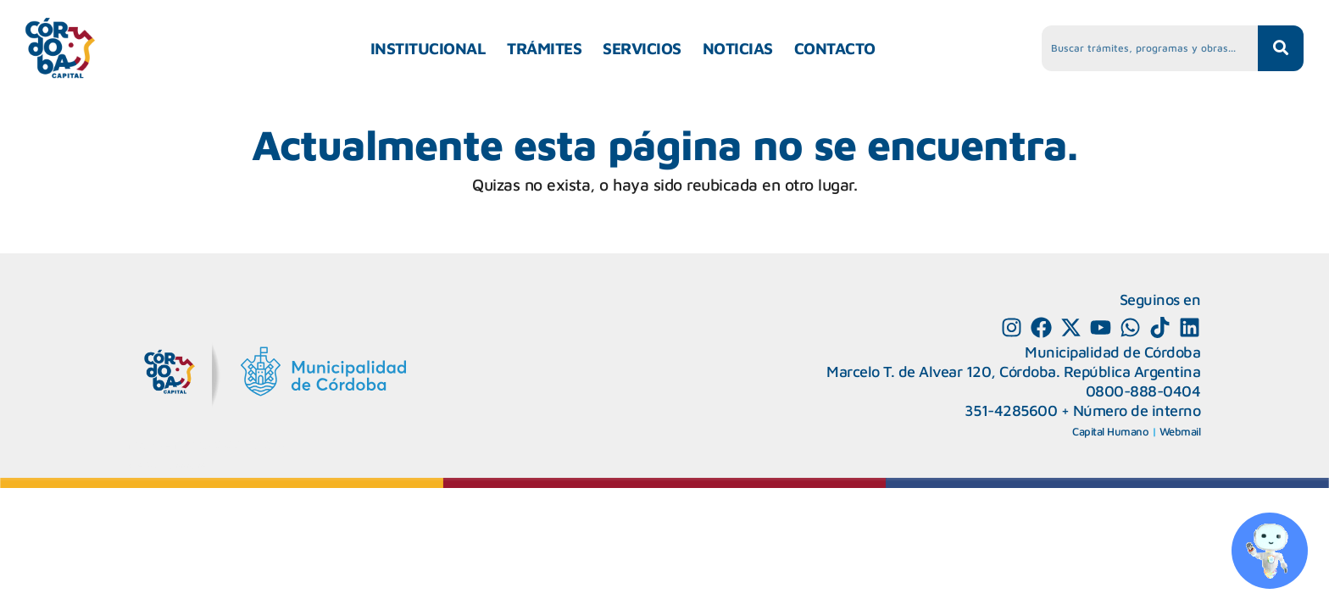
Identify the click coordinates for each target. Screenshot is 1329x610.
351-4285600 (1011, 410)
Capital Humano (1110, 431)
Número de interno (1137, 410)
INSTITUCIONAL (428, 48)
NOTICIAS (738, 48)
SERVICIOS (642, 48)
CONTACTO (835, 48)
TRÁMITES (544, 48)
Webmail (1180, 431)
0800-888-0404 (1143, 391)
